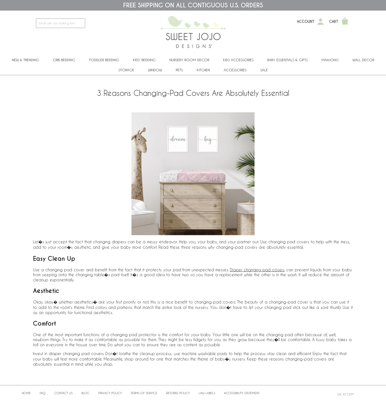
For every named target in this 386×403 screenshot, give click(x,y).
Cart (333, 21)
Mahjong (330, 60)
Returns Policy (178, 393)
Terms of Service (144, 393)
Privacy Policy (110, 393)
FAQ (43, 393)
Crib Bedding (64, 60)
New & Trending (25, 60)
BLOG (85, 393)
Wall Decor (363, 60)
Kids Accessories (238, 60)
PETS (179, 70)
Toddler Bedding (104, 60)
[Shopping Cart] (345, 21)
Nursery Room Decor (189, 60)
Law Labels (207, 393)
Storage (126, 70)
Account (305, 21)
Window (155, 70)
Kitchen (203, 70)
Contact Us (63, 393)
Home (26, 393)
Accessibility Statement (241, 393)
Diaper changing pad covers (257, 269)
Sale (264, 70)
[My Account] (320, 21)
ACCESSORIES (235, 70)
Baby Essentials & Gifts (287, 60)
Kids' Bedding (144, 60)
